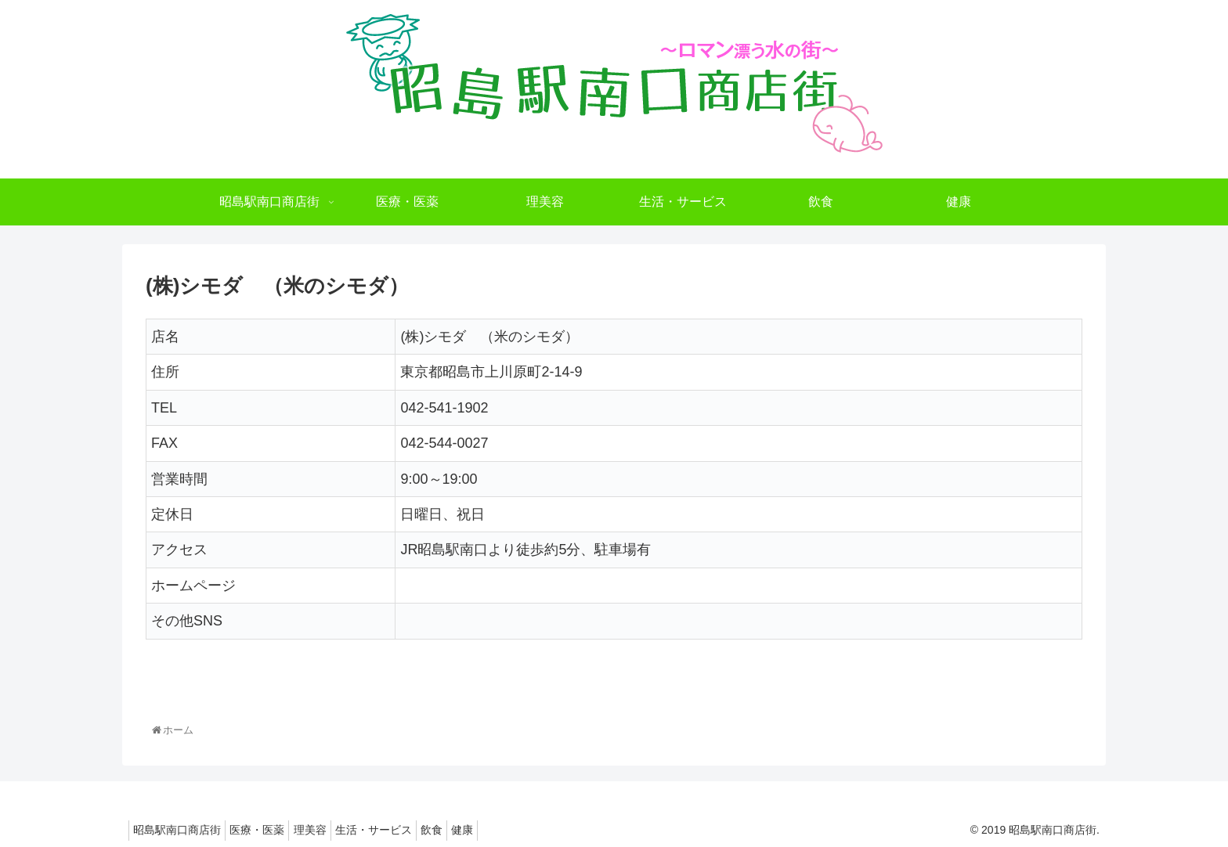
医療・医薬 (268, 830)
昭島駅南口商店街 (181, 830)
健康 (504, 830)
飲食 (466, 830)
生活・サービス (400, 830)
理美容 (328, 830)
